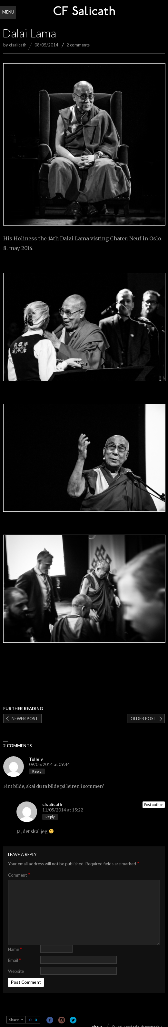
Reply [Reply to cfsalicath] (50, 817)
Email (14, 960)
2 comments (78, 44)
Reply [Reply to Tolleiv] (37, 771)
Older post (143, 718)
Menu (8, 12)
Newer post (25, 718)
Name (15, 949)
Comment (19, 875)
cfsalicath (17, 44)
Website (16, 971)
